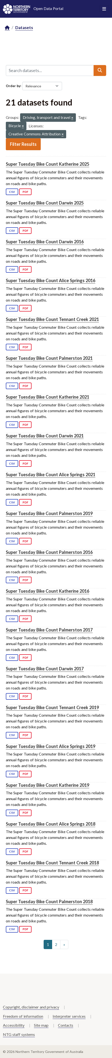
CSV (12, 192)
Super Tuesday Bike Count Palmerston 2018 (49, 901)
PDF (25, 192)
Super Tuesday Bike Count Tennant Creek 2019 (52, 707)
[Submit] (100, 70)
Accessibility (13, 1025)
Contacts (65, 1025)
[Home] (7, 28)
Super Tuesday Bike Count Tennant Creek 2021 (52, 319)
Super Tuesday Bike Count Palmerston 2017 (49, 629)
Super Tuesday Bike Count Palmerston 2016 (49, 552)
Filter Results (23, 144)
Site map (41, 1025)
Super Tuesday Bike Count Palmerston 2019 (49, 513)
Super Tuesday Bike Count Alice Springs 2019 (50, 746)
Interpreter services (69, 1016)
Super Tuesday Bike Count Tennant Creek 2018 (52, 862)
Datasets (24, 27)
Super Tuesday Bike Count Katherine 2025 (47, 164)
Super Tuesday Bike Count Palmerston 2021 (49, 358)
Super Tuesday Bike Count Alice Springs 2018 (50, 824)
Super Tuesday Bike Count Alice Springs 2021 (50, 474)
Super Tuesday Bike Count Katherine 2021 (47, 397)
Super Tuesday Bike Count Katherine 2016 (47, 591)
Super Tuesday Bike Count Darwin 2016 (45, 241)
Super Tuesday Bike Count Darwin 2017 (45, 668)
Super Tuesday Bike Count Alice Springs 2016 (50, 280)
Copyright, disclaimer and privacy (31, 1007)
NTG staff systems (19, 1034)
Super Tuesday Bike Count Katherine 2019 (47, 785)
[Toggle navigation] (104, 9)
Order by (13, 85)
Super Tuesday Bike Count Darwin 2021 (45, 435)
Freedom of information (23, 1016)
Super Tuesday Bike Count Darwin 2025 (45, 202)
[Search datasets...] (50, 70)
